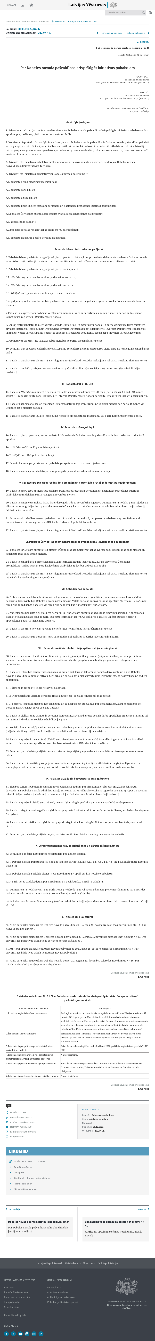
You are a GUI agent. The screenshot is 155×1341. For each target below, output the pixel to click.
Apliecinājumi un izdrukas (61, 1297)
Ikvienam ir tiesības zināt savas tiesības (127, 1306)
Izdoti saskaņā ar (23, 1183)
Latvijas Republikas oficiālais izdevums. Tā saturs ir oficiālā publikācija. (77, 1263)
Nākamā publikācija (136, 32)
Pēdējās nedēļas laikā (79, 21)
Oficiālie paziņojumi (59, 1280)
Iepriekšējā (14, 1209)
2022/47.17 (44, 33)
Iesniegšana (54, 1287)
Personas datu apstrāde (17, 1297)
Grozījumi (19, 1172)
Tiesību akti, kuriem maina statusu (32, 1178)
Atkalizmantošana (57, 1292)
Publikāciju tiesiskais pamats (63, 1302)
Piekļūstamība (12, 1302)
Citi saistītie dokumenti (26, 1189)
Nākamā (142, 1209)
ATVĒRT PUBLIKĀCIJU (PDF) (22, 1122)
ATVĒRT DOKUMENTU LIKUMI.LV (30, 1161)
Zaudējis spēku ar (23, 1167)
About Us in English (15, 1315)
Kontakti (9, 1287)
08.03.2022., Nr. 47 (29, 29)
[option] (39, 1227)
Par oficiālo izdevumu (16, 1292)
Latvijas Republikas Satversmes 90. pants (127, 1301)
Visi (96, 21)
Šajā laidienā (58, 21)
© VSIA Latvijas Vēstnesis (19, 1280)
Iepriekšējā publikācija (111, 32)
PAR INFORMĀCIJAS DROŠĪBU (23, 1132)
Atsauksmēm (11, 1307)
